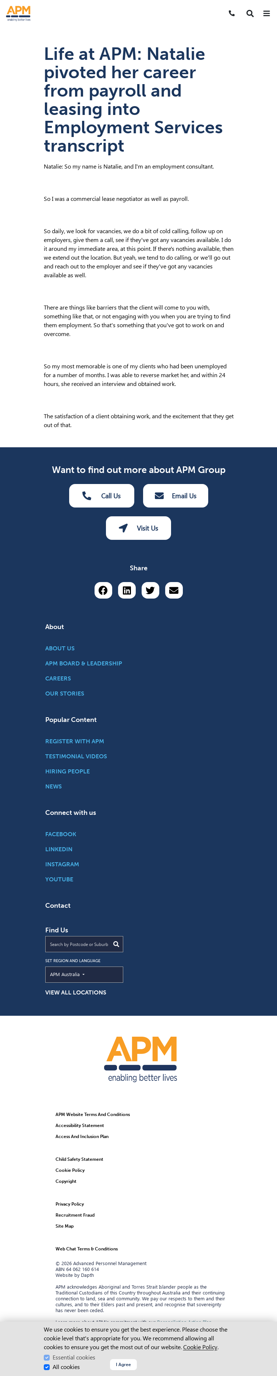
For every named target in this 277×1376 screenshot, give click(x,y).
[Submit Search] (116, 944)
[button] (250, 13)
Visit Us (138, 528)
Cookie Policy (200, 1347)
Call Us (101, 495)
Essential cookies (74, 1357)
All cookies (66, 1367)
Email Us (175, 495)
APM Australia (82, 974)
